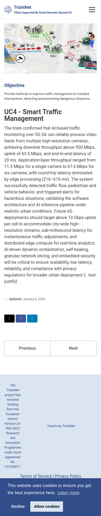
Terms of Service (36, 476)
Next (73, 348)
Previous (27, 348)
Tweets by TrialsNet (61, 426)
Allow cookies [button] (47, 506)
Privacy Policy (68, 476)
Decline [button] (18, 506)
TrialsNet (43, 10)
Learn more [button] (68, 492)
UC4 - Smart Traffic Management (33, 115)
